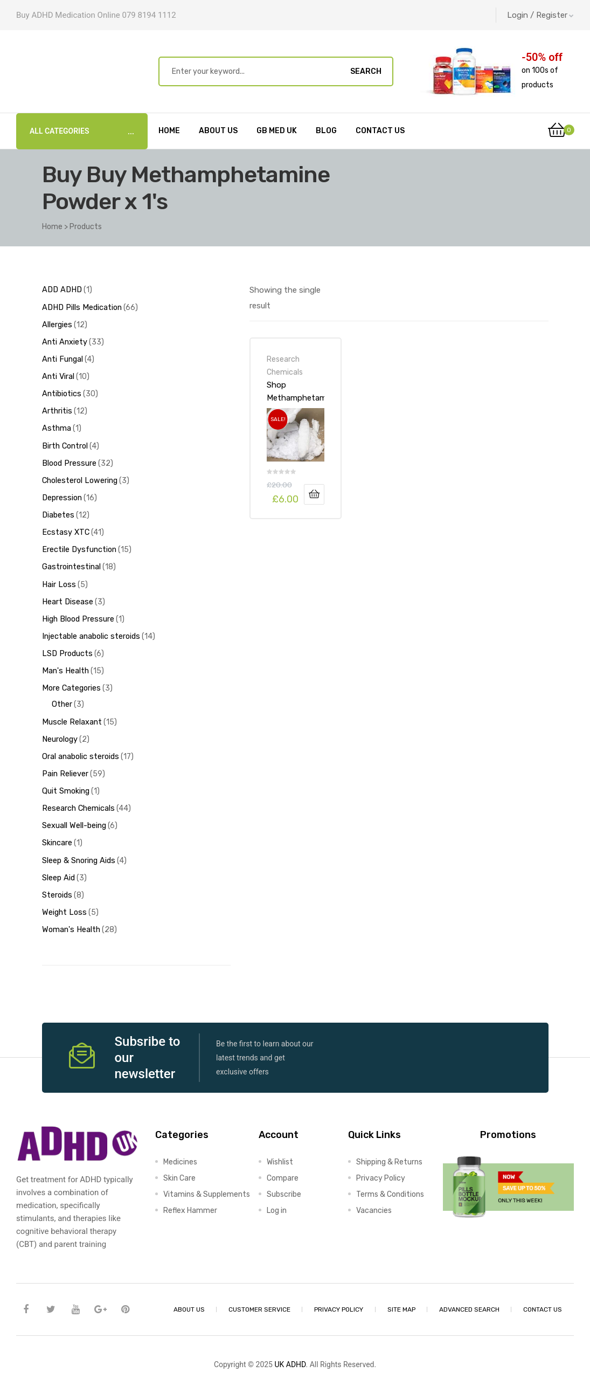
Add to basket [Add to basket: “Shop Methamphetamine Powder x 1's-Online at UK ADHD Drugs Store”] (314, 494)
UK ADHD (290, 1346)
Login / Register (540, 15)
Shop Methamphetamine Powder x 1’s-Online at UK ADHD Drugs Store (296, 391)
